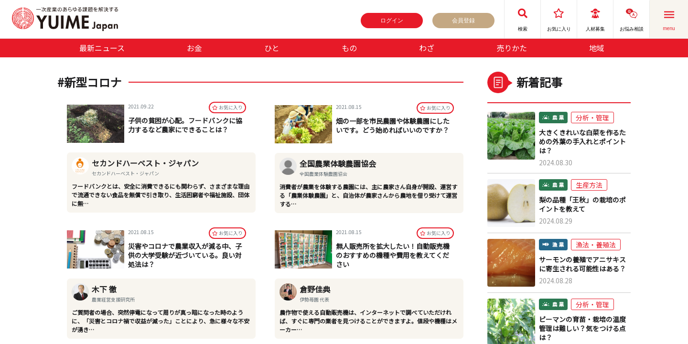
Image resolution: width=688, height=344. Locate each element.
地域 (596, 48)
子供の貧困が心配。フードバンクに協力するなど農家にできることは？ (185, 125)
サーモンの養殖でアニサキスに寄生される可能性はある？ (582, 264)
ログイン (391, 20)
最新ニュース (102, 48)
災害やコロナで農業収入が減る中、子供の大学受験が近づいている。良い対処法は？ (185, 255)
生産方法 (589, 185)
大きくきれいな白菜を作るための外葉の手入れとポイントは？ (582, 141)
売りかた (511, 48)
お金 (194, 48)
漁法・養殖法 (596, 244)
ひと (272, 48)
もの (349, 48)
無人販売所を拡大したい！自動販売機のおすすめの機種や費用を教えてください (393, 255)
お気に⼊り (227, 107)
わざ (426, 48)
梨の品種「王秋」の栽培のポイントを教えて (582, 204)
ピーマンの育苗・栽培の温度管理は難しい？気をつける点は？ (582, 328)
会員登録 (463, 20)
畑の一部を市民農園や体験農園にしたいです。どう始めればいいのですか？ (393, 125)
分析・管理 (592, 117)
